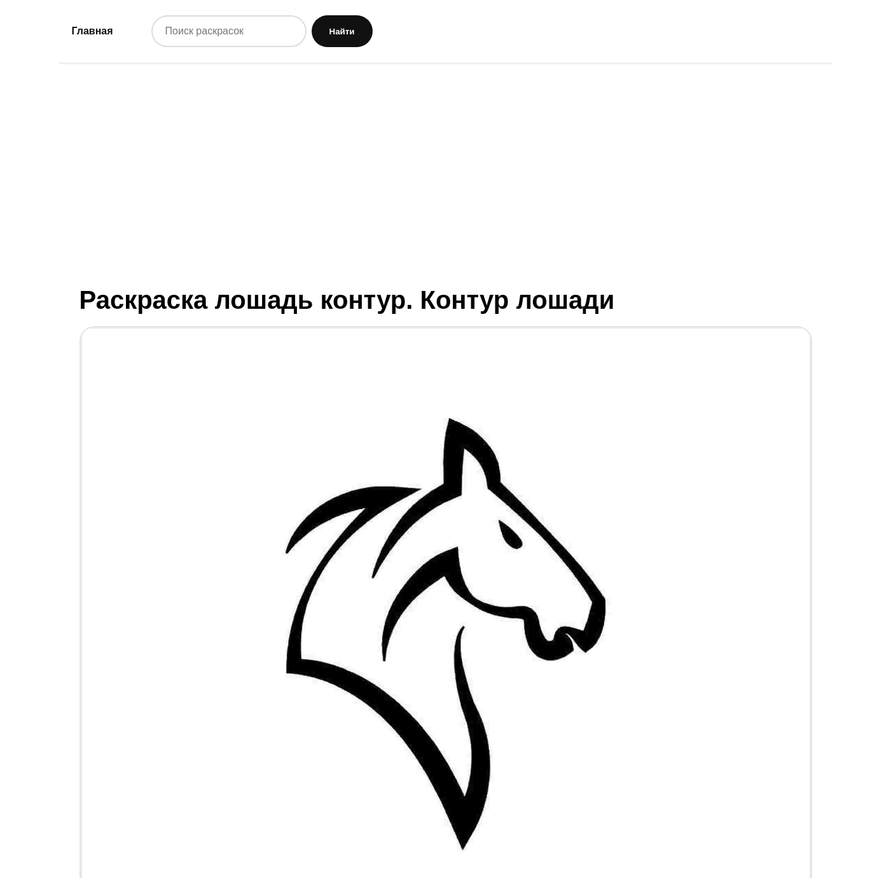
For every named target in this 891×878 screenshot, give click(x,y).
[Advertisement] (445, 174)
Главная (92, 30)
